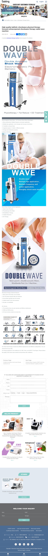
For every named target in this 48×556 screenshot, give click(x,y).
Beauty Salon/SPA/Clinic (32, 392)
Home (11, 20)
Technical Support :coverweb (24, 550)
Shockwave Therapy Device (24, 20)
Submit (23, 520)
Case (15, 20)
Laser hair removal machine (23, 528)
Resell (19, 392)
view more (24, 497)
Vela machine (39, 530)
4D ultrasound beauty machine (27, 530)
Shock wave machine (35, 528)
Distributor (13, 392)
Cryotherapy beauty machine (12, 530)
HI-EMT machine (11, 528)
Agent (23, 392)
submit (24, 406)
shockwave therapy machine (13, 38)
